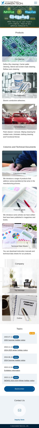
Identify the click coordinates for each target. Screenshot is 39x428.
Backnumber (19, 389)
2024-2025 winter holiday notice (16, 350)
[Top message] (19, 280)
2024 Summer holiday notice (14, 360)
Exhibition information (12, 370)
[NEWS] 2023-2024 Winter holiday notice (19, 380)
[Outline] (19, 308)
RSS (33, 333)
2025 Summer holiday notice (14, 340)
